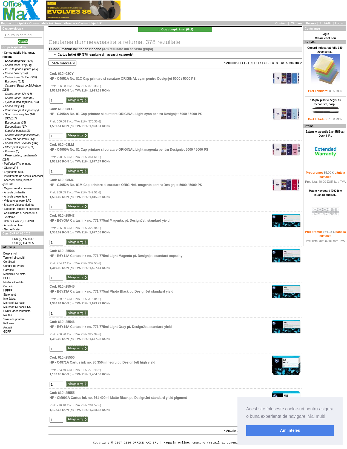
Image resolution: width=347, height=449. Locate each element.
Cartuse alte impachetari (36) (22, 134)
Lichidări (326, 23)
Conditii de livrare (13, 265)
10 (282, 62)
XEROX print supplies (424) (22, 69)
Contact (280, 23)
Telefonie (9, 217)
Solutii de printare (14, 319)
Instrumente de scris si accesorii (23, 176)
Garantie (8, 269)
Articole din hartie (14, 192)
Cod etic (8, 286)
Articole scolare (13, 225)
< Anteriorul (231, 62)
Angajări (8, 327)
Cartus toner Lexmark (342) (21, 143)
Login (339, 23)
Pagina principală (13, 23)
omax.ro (199, 443)
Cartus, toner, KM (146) (19, 93)
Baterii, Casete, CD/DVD (19, 221)
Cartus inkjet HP (90, 23)
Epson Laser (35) (15, 122)
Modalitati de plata (14, 274)
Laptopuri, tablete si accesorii (22, 208)
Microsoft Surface (14, 302)
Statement (9, 294)
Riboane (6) (12, 151)
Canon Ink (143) (15, 106)
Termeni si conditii (14, 257)
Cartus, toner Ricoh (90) (19, 97)
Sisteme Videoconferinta (19, 204)
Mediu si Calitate (13, 282)
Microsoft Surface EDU (17, 306)
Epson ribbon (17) (16, 126)
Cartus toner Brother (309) (21, 77)
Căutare (296, 23)
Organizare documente (18, 188)
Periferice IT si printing (17, 163)
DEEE (7, 278)
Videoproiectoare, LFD (17, 200)
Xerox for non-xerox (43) (20, 139)
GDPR (7, 331)
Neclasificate (12, 229)
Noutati (7, 315)
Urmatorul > (294, 62)
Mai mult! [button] (316, 416)
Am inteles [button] (290, 430)
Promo (311, 23)
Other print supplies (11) (19, 147)
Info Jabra (9, 298)
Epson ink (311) (14, 81)
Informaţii (8, 247)
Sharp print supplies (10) (20, 114)
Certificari (9, 261)
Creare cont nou (325, 38)
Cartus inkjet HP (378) (19, 60)
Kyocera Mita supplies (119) (22, 102)
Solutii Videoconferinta (16, 311)
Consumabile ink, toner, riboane (52, 23)
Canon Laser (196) (16, 73)
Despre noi (9, 253)
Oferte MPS (11, 167)
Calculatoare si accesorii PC (21, 213)
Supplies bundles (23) (18, 130)
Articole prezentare (15, 196)
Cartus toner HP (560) (18, 65)
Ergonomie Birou (14, 171)
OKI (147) (11, 118)
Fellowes (8, 323)
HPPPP (8, 290)
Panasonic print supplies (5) (22, 110)
